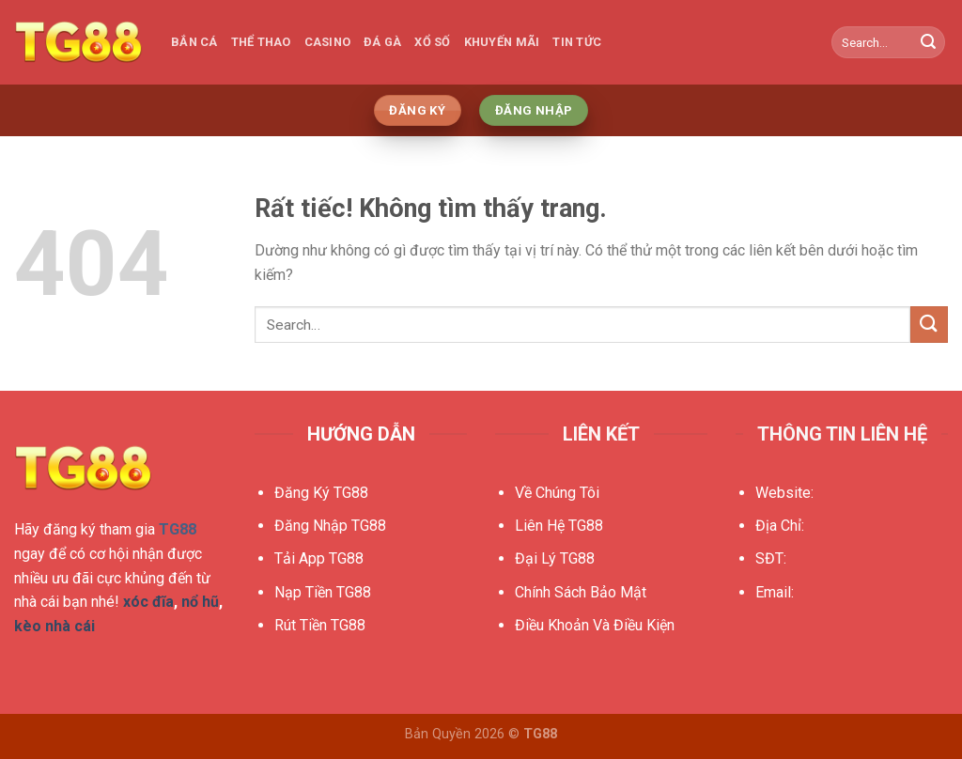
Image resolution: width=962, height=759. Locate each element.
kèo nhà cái (54, 626)
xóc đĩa (148, 602)
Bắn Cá (194, 42)
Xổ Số (432, 42)
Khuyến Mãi (502, 42)
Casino (327, 42)
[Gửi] (928, 42)
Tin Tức (576, 42)
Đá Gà (382, 42)
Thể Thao (261, 42)
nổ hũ (200, 602)
